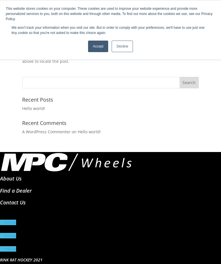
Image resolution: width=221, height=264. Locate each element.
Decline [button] (122, 46)
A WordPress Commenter (46, 131)
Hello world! (33, 108)
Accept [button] (98, 46)
